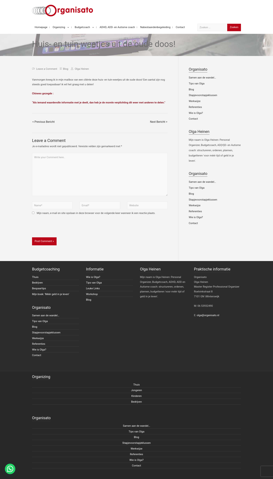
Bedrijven (37, 282)
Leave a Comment (46, 68)
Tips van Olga (196, 83)
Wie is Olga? (196, 113)
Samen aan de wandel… (202, 77)
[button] (10, 469)
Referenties (195, 107)
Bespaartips (39, 288)
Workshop (92, 294)
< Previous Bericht (43, 121)
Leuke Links (93, 288)
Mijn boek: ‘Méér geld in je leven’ (50, 294)
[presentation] (58, 229)
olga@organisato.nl (208, 315)
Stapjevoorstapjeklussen (203, 95)
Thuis (35, 277)
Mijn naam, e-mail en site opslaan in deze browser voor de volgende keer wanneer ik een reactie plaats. (96, 213)
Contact (193, 118)
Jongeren (136, 390)
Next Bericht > (158, 121)
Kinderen (136, 396)
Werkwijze (195, 101)
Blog (65, 68)
